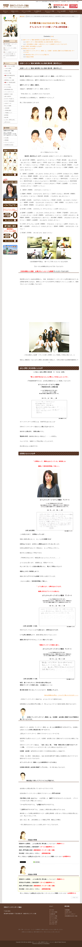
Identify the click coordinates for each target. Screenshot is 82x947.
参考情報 (6, 115)
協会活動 (6, 117)
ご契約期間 (6, 108)
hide (52, 36)
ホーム (6, 12)
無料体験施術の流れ (8, 89)
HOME (22, 16)
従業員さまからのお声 (28, 48)
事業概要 (6, 140)
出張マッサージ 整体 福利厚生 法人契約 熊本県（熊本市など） (40, 39)
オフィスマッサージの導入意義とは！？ (10, 49)
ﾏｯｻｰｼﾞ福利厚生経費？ (10, 82)
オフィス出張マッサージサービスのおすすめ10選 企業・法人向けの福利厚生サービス (10, 55)
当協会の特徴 (29, 56)
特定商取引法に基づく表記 (71, 915)
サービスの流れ (27, 12)
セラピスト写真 (50, 12)
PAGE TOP (74, 897)
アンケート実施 (7, 77)
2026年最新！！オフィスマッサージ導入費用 (10, 44)
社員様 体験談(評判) (9, 75)
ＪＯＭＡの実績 (7, 68)
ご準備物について (8, 112)
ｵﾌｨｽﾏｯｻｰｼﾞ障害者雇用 (9, 101)
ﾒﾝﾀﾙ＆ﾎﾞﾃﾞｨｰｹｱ (7, 103)
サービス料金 (7, 84)
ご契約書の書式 (7, 110)
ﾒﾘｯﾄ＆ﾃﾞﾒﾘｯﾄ (53, 923)
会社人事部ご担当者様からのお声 (31, 46)
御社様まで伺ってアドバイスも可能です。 (37, 54)
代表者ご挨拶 (7, 70)
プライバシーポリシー (9, 142)
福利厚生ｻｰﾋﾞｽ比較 (8, 94)
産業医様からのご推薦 (9, 80)
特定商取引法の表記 (9, 144)
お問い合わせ (74, 12)
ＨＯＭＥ (51, 909)
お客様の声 (39, 12)
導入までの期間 (7, 105)
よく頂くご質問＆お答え (9, 119)
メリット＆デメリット (9, 91)
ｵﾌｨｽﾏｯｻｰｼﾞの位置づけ (9, 98)
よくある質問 (62, 12)
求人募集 (6, 137)
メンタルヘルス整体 (9, 66)
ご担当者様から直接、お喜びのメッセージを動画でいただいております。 (46, 44)
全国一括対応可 (7, 96)
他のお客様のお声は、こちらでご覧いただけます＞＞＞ (61, 695)
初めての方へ (16, 12)
